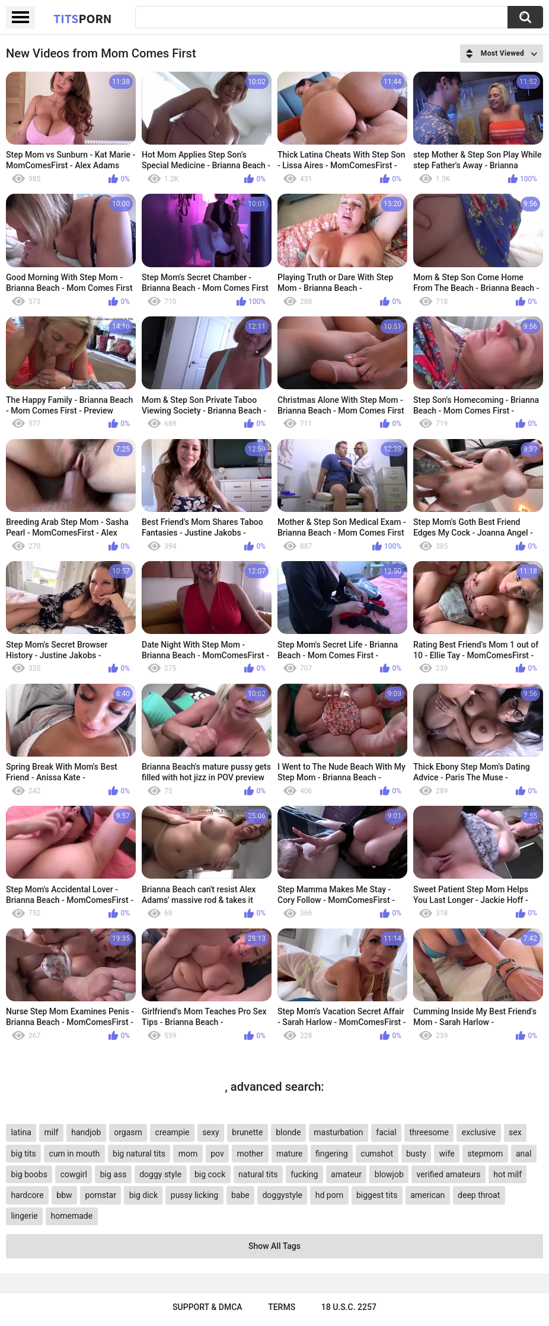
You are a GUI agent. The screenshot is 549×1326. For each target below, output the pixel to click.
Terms (281, 1307)
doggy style (160, 1174)
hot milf (507, 1174)
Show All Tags (274, 1246)
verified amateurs (449, 1174)
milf (51, 1132)
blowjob (389, 1174)
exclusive (479, 1132)
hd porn (329, 1195)
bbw (64, 1195)
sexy (210, 1132)
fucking (304, 1174)
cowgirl (73, 1174)
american (427, 1195)
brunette (247, 1132)
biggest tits (376, 1195)
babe (240, 1195)
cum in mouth (74, 1153)
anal (523, 1153)
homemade (72, 1216)
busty (416, 1153)
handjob (86, 1132)
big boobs (29, 1174)
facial (386, 1132)
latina (21, 1132)
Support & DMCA (207, 1307)
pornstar (100, 1195)
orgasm (128, 1132)
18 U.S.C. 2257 (348, 1307)
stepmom (485, 1153)
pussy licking (194, 1195)
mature (289, 1153)
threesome (429, 1132)
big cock (209, 1174)
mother (250, 1153)
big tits (23, 1153)
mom (188, 1153)
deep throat (479, 1195)
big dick (143, 1195)
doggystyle (282, 1195)
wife (447, 1153)
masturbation (338, 1132)
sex (515, 1132)
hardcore (27, 1195)
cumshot (376, 1153)
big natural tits (139, 1153)
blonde (288, 1132)
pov (217, 1153)
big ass (113, 1174)
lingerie (24, 1216)
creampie (172, 1132)
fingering (331, 1153)
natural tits (257, 1174)
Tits (82, 18)
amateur (346, 1174)
